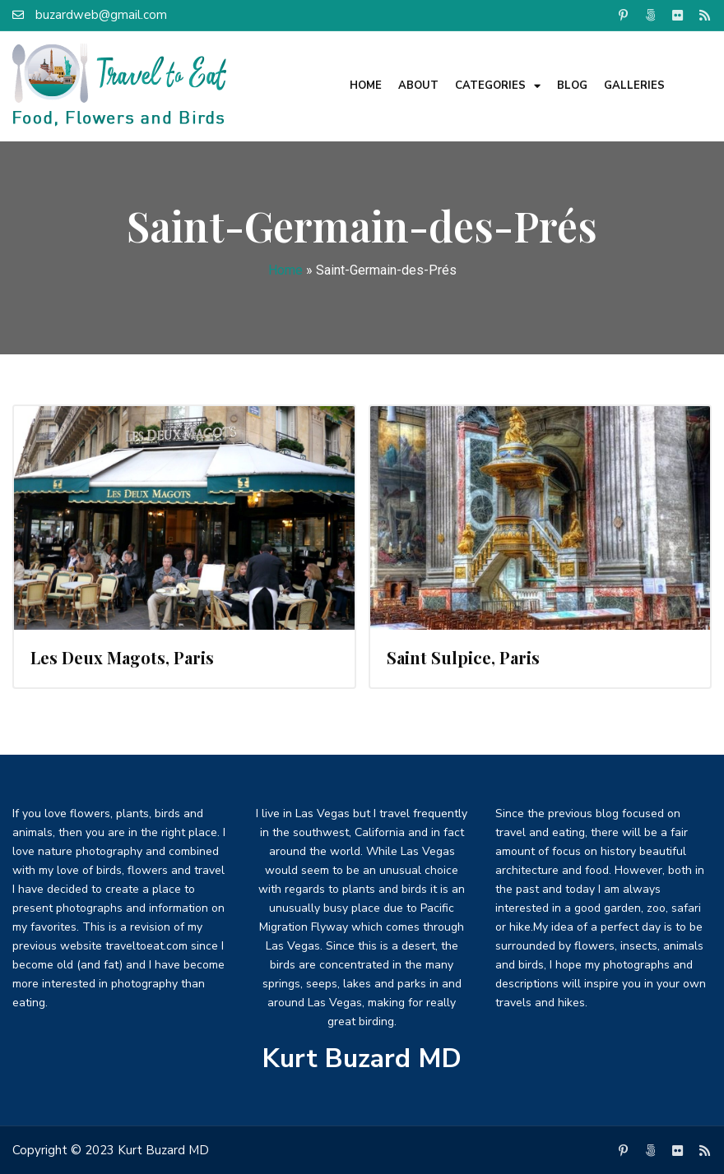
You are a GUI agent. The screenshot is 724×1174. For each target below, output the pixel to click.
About (418, 85)
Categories (498, 86)
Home (366, 85)
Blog (572, 85)
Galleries (634, 85)
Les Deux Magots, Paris (122, 657)
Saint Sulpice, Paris (463, 657)
